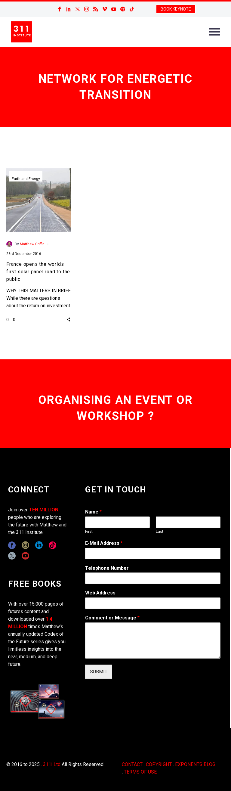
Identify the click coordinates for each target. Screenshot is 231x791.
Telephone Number (107, 568)
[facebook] (12, 545)
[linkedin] (39, 545)
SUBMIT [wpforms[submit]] (98, 672)
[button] (68, 319)
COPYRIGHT (159, 764)
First (89, 531)
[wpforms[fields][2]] (152, 640)
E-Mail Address (104, 543)
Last (159, 531)
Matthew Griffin (32, 244)
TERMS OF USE (140, 772)
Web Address (100, 593)
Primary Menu (214, 32)
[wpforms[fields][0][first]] (117, 522)
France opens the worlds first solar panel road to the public (38, 271)
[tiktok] (52, 545)
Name (93, 512)
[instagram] (25, 545)
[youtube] (25, 556)
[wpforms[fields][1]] (152, 553)
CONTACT (132, 764)
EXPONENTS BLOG (195, 764)
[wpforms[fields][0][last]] (188, 522)
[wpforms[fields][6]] (152, 578)
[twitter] (12, 556)
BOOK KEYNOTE (176, 9)
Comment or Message (112, 618)
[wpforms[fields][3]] (152, 603)
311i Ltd (51, 764)
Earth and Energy (26, 179)
